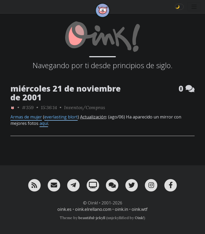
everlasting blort (61, 117)
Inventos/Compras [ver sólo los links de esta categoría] (84, 107)
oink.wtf (140, 209)
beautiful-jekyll (91, 217)
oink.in (121, 209)
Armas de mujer (26, 117)
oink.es (64, 209)
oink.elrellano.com (93, 209)
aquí (44, 123)
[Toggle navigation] (194, 6)
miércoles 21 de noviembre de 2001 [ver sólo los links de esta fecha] (65, 93)
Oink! (139, 217)
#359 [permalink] (28, 107)
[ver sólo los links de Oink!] (12, 107)
